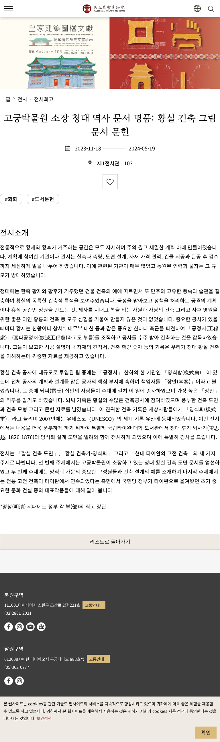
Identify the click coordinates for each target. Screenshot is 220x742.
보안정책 (44, 718)
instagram (19, 626)
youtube (30, 626)
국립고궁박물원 (103, 8)
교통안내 (92, 605)
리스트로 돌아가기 (110, 541)
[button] (8, 8)
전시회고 (44, 99)
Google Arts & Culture (41, 626)
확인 (206, 732)
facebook (8, 626)
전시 (22, 99)
